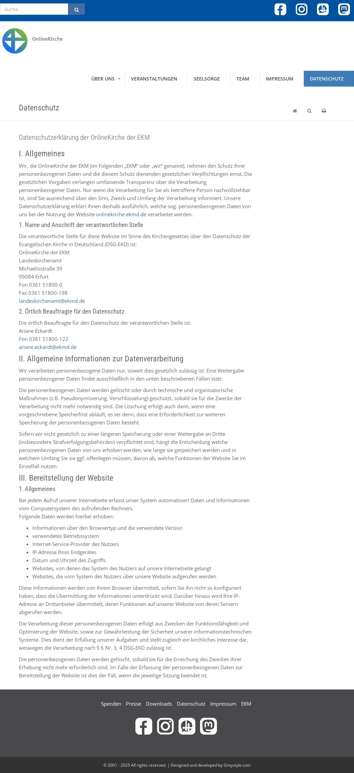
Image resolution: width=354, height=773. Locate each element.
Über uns (103, 78)
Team (242, 78)
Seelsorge (207, 78)
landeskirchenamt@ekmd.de (52, 300)
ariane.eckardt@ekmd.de (47, 347)
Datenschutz (327, 78)
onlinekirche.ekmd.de (121, 214)
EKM (246, 703)
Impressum (279, 78)
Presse (133, 703)
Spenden (111, 703)
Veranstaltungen (154, 78)
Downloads (159, 703)
